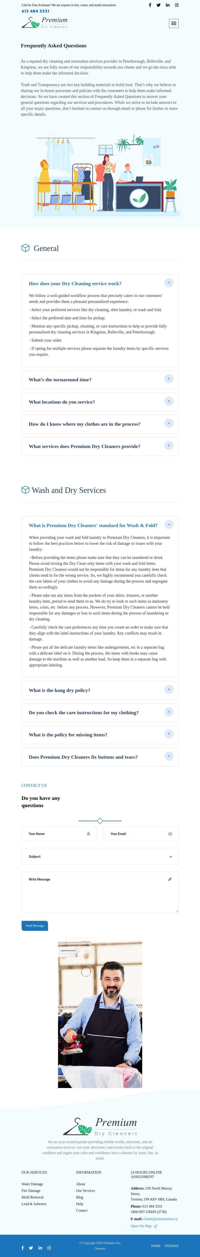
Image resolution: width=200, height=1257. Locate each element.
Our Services (85, 1191)
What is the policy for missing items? (68, 734)
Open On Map (144, 1226)
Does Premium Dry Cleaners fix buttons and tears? (83, 757)
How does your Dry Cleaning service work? (75, 283)
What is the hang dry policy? (60, 690)
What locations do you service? (62, 402)
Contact (82, 1210)
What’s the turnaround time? (60, 379)
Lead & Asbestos (34, 1204)
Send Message (35, 925)
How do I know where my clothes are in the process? (85, 424)
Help (79, 1204)
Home (156, 1246)
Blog (79, 1197)
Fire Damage (31, 1191)
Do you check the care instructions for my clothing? (84, 712)
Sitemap (172, 1246)
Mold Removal (32, 1197)
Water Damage (32, 1184)
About (80, 1184)
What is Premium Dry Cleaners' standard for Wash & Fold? (93, 525)
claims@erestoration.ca (160, 1219)
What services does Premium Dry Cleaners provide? (84, 446)
